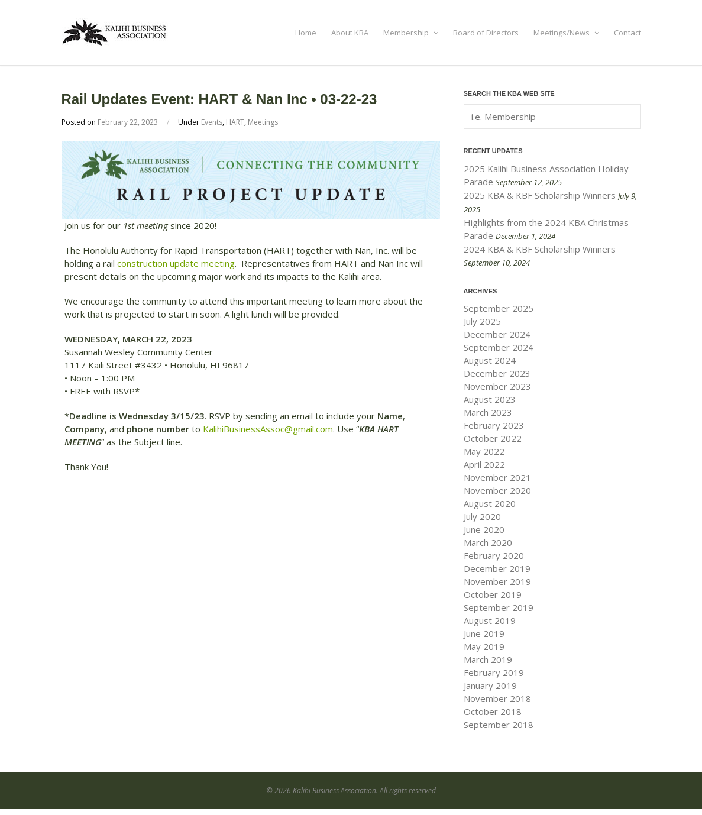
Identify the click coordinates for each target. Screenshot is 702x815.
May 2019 (484, 646)
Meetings (263, 122)
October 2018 (493, 711)
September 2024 (498, 347)
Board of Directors (486, 32)
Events (211, 122)
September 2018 (498, 724)
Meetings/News (566, 32)
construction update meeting (176, 263)
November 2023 (497, 386)
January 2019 (490, 685)
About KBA (349, 32)
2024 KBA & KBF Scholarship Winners (540, 249)
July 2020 (482, 516)
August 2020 (490, 503)
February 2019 (494, 672)
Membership (410, 32)
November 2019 (497, 581)
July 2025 (482, 321)
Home (305, 32)
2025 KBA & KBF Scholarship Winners (540, 195)
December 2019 (497, 568)
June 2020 (484, 529)
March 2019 (488, 659)
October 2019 (493, 594)
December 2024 (497, 334)
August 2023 (490, 399)
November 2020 (497, 490)
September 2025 (498, 308)
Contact (627, 32)
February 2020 (494, 555)
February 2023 (494, 425)
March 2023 (488, 412)
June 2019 (484, 633)
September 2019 (498, 607)
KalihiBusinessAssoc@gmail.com (268, 429)
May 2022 (484, 451)
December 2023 (497, 373)
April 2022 (484, 464)
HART (235, 122)
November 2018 (497, 698)
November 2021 (497, 477)
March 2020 (488, 542)
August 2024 (490, 360)
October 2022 (493, 438)
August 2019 (490, 620)
